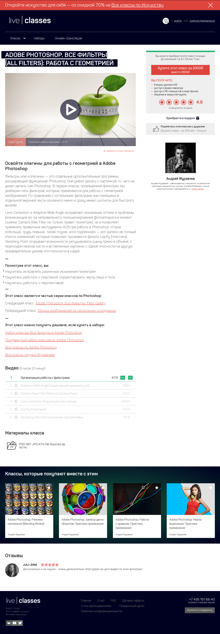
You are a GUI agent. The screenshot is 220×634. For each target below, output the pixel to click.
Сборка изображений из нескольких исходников (77, 310)
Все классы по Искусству (137, 5)
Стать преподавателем (96, 606)
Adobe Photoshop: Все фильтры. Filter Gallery (70, 303)
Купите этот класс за (180, 70)
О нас (101, 600)
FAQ (113, 600)
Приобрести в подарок (180, 118)
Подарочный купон (131, 606)
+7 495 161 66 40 (202, 599)
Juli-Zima (30, 564)
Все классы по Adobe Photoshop (31, 347)
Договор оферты (133, 600)
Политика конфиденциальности (101, 611)
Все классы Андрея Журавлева (30, 355)
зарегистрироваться (202, 21)
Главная (86, 600)
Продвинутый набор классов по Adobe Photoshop (44, 340)
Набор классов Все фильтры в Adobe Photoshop (43, 332)
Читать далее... (197, 189)
